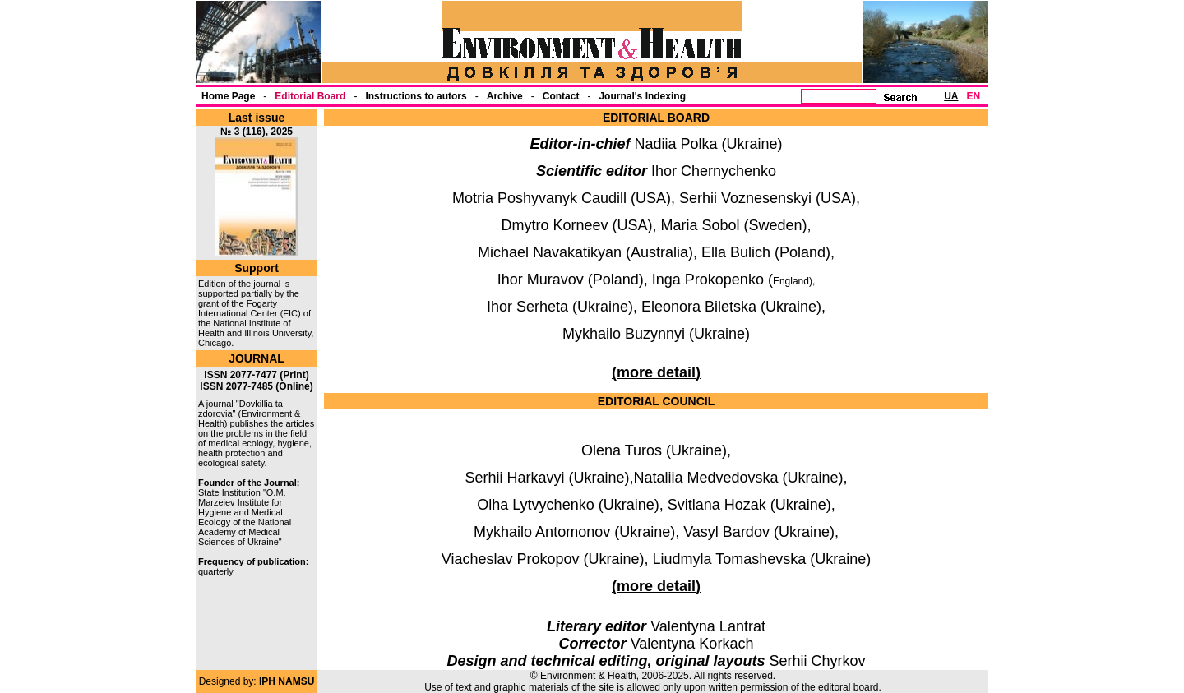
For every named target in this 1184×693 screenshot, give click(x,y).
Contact (561, 96)
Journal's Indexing (642, 96)
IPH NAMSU (286, 681)
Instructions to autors (415, 96)
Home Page (228, 96)
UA (951, 96)
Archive (505, 96)
